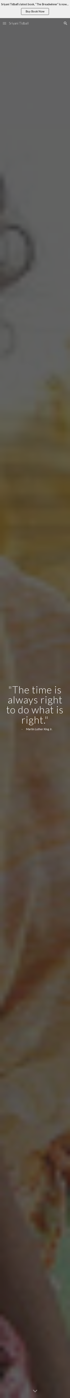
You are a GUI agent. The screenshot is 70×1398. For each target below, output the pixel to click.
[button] (4, 23)
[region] (35, 9)
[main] (35, 708)
